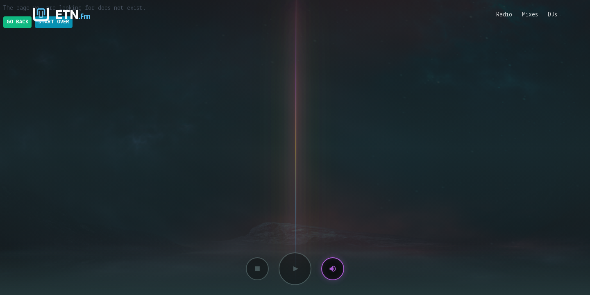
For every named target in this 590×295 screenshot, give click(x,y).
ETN (73, 15)
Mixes (530, 14)
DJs (552, 14)
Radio (504, 14)
